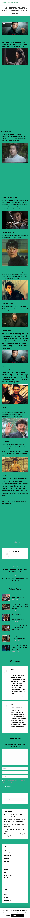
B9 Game (14, 705)
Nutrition (6, 880)
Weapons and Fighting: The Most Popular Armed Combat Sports (14, 815)
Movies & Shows (7, 26)
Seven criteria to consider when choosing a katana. (15, 830)
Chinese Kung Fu (7, 23)
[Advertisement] (15, 82)
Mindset (6, 869)
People (5, 889)
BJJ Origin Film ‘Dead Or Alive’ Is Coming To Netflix (19, 637)
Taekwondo (7, 892)
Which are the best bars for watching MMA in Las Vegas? (15, 835)
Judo (5, 864)
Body (5, 850)
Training (6, 897)
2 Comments (21, 542)
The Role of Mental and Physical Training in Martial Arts (15, 825)
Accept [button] (14, 915)
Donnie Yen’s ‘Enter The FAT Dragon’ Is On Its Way (20, 596)
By (8, 542)
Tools (5, 894)
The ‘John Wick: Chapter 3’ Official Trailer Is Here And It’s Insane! (19, 647)
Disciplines (7, 858)
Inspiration (6, 861)
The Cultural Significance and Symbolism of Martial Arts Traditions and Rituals (14, 820)
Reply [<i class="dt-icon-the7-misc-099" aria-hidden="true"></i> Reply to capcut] (24, 697)
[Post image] (6, 597)
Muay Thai (6, 878)
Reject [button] (20, 915)
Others (5, 883)
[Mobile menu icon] (27, 2)
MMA (5, 872)
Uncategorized (8, 900)
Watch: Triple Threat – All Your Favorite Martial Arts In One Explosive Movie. (20, 617)
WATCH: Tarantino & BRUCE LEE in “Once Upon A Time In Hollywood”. (20, 606)
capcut (13, 669)
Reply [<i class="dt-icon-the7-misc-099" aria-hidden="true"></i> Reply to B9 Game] (24, 730)
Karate (5, 866)
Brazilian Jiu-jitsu (8, 853)
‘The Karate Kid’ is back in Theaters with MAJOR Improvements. (19, 627)
